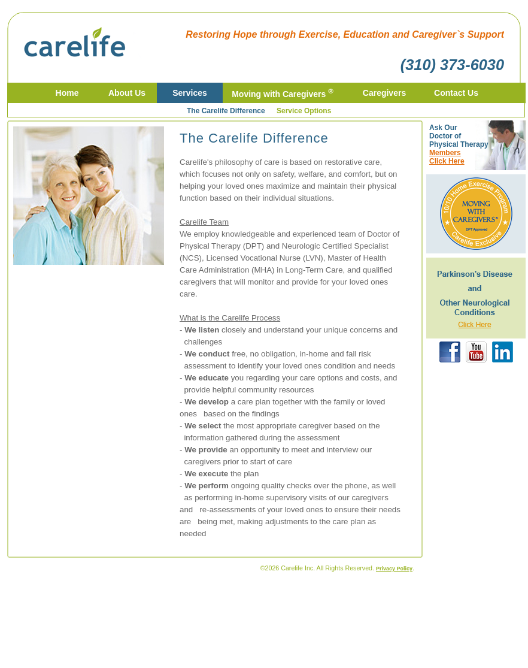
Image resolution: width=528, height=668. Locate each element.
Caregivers (384, 93)
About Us (126, 93)
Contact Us (456, 93)
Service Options (304, 111)
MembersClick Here (447, 157)
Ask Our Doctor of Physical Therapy (458, 136)
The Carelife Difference (226, 111)
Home (67, 93)
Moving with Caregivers (282, 94)
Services (189, 93)
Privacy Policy (394, 569)
